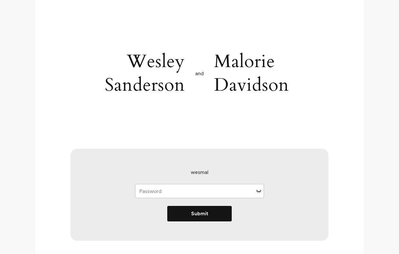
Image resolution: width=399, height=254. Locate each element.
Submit (199, 213)
